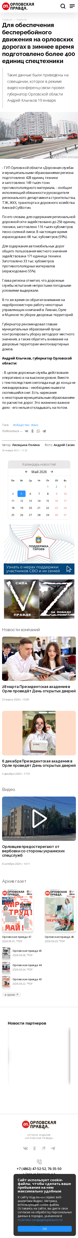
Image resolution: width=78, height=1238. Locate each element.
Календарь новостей (39, 464)
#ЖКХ (34, 425)
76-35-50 (54, 1168)
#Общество (21, 425)
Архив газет (14, 881)
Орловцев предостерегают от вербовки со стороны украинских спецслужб (33, 851)
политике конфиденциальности (40, 1220)
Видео (8, 789)
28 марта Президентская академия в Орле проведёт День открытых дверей (39, 689)
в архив (12, 994)
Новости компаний (21, 629)
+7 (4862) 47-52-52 (31, 1168)
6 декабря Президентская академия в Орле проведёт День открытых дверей (39, 763)
